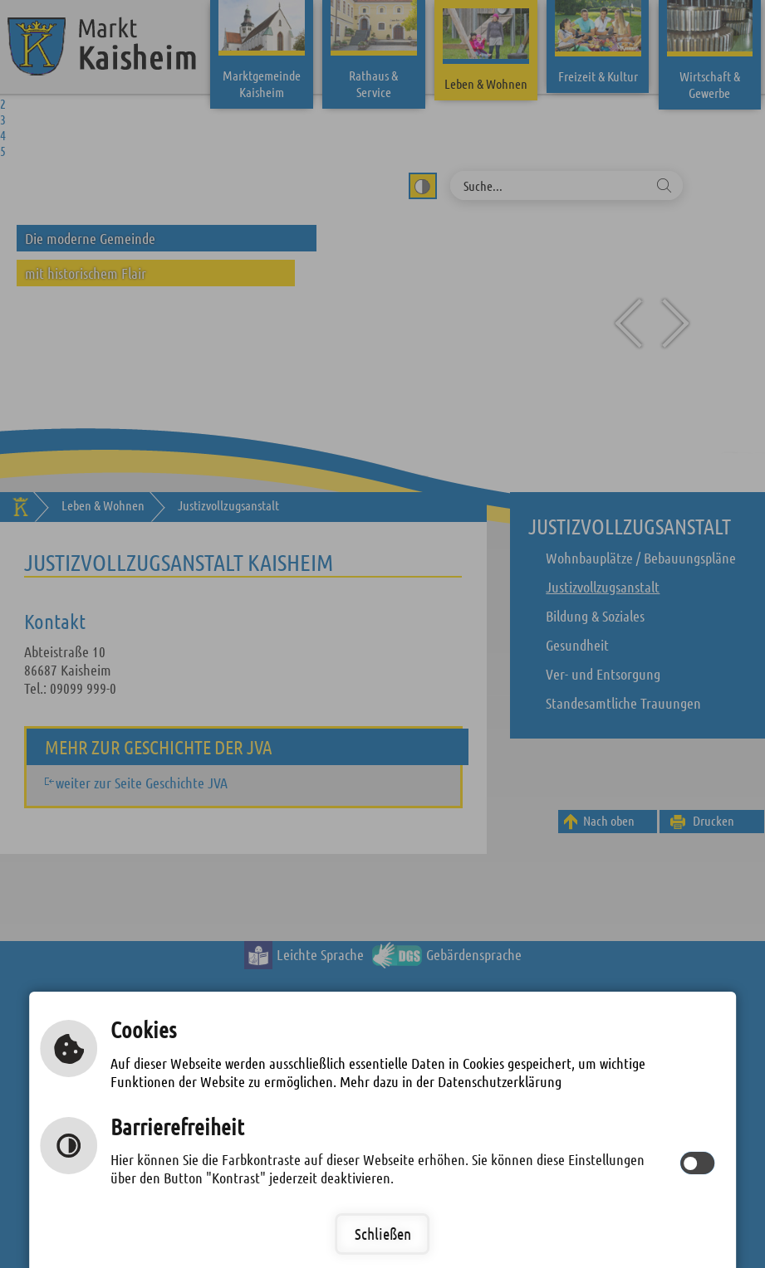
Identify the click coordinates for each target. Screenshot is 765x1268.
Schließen (383, 1233)
